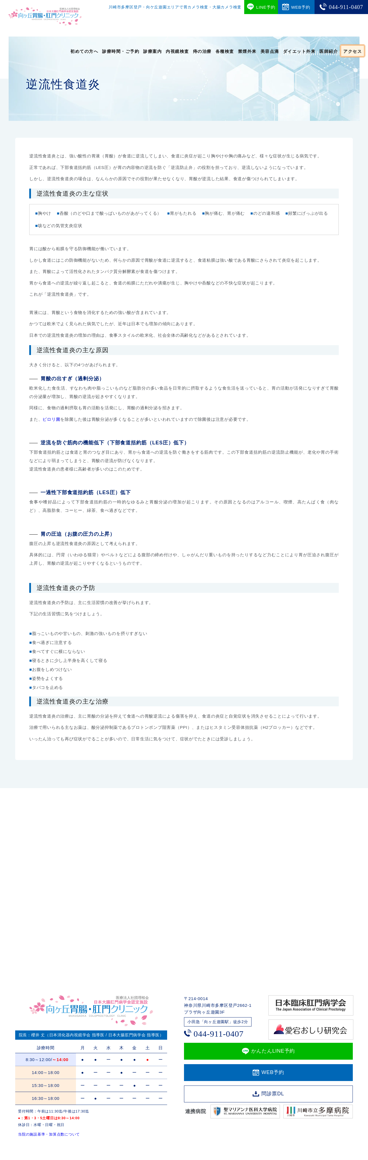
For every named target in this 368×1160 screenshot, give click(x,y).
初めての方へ (84, 51)
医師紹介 (328, 51)
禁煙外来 (247, 51)
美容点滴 (270, 51)
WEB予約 (272, 1072)
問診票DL (272, 1093)
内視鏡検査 (177, 51)
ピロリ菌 (51, 419)
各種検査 (225, 51)
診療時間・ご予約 (120, 51)
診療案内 (152, 51)
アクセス (352, 51)
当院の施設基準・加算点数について (49, 1134)
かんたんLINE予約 (273, 1051)
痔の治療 (202, 51)
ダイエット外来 (299, 51)
